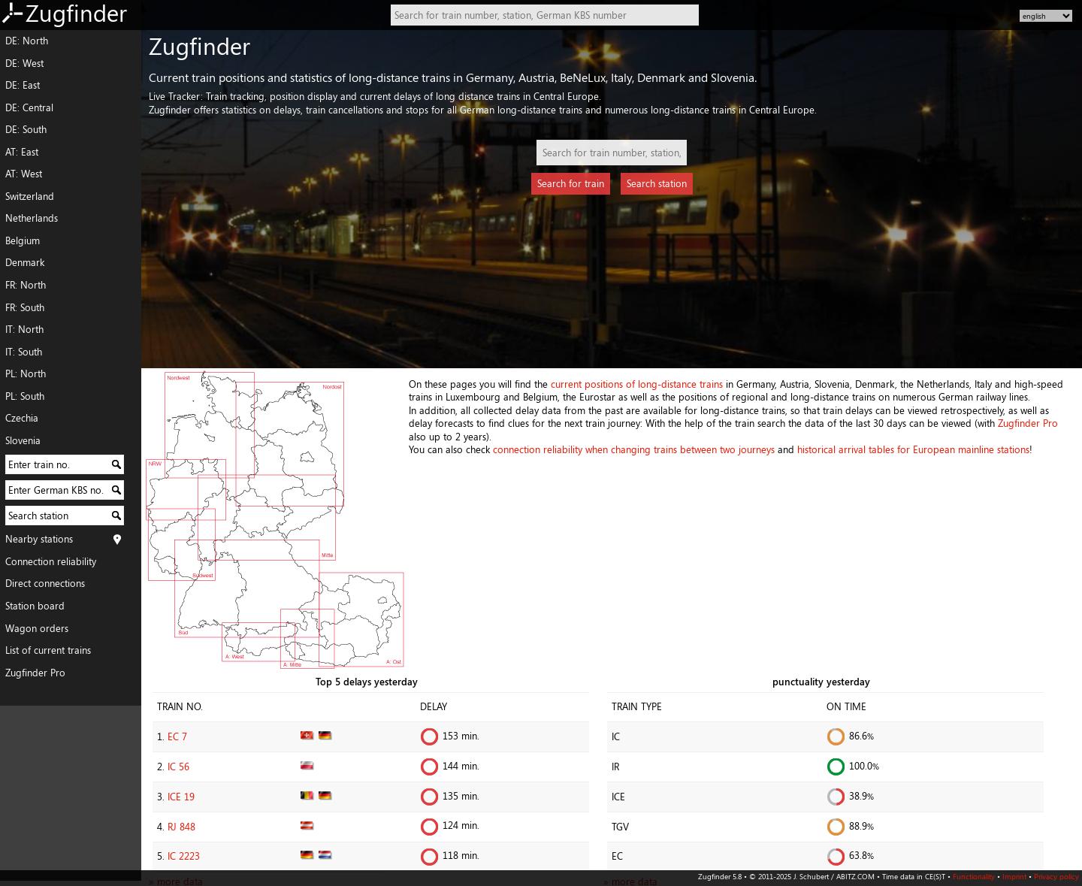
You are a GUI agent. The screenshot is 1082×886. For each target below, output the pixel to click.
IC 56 (178, 766)
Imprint (1014, 876)
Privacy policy (1056, 876)
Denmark (24, 262)
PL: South (24, 396)
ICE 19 (181, 796)
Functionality (974, 876)
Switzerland (29, 196)
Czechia (21, 418)
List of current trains (48, 650)
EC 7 (177, 736)
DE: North (26, 40)
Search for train (570, 183)
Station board (35, 605)
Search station (657, 183)
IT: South (23, 351)
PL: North (25, 373)
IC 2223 (184, 856)
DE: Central (29, 107)
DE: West (24, 63)
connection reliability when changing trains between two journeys (634, 449)
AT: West (23, 173)
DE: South (26, 129)
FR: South (24, 307)
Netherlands (31, 218)
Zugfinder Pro (35, 672)
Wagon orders (36, 628)
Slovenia (23, 440)
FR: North (25, 285)
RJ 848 (181, 826)
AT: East (21, 152)
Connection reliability (50, 561)
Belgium (22, 240)
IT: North (24, 329)
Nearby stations (39, 539)
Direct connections (45, 583)
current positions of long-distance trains (637, 384)
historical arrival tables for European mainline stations (913, 449)
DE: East (22, 85)
